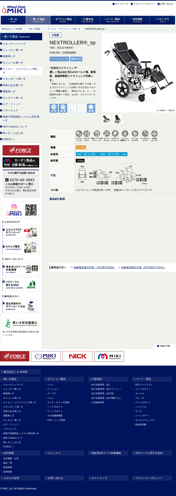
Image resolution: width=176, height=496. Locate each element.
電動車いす (9, 91)
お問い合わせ (166, 4)
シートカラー (141, 415)
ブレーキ (139, 398)
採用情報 (7, 472)
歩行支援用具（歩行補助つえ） (106, 398)
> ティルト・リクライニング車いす (63, 29)
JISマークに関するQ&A (149, 452)
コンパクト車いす (13, 50)
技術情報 (7, 467)
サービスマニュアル (145, 420)
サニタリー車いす (13, 97)
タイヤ (138, 411)
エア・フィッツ (12, 104)
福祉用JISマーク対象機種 (106, 452)
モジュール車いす (13, 62)
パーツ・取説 (112, 20)
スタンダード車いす (14, 78)
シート (50, 384)
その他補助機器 (55, 415)
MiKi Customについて (15, 126)
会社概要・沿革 (11, 458)
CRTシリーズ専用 (56, 420)
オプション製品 (63, 20)
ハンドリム (140, 407)
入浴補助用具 (97, 402)
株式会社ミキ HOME (12, 29)
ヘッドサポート (55, 407)
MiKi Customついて (13, 438)
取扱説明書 (140, 424)
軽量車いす (9, 56)
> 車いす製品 (34, 29)
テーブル (51, 393)
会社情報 (137, 20)
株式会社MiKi (20, 6)
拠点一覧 (7, 463)
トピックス (163, 20)
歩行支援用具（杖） (101, 384)
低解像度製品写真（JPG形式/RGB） (95, 267)
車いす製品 (38, 20)
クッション (52, 389)
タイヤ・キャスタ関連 (58, 402)
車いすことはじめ (13, 133)
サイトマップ (121, 4)
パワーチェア (10, 110)
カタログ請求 (11, 478)
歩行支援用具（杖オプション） (106, 389)
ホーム (13, 20)
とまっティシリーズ (14, 43)
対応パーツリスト (144, 384)
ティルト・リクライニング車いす (21, 70)
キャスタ (139, 393)
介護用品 (87, 20)
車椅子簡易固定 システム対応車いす (21, 118)
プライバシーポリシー (144, 4)
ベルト (50, 398)
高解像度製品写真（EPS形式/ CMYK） (143, 267)
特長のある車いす (13, 85)
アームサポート (143, 402)
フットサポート (55, 411)
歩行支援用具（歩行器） (103, 393)
